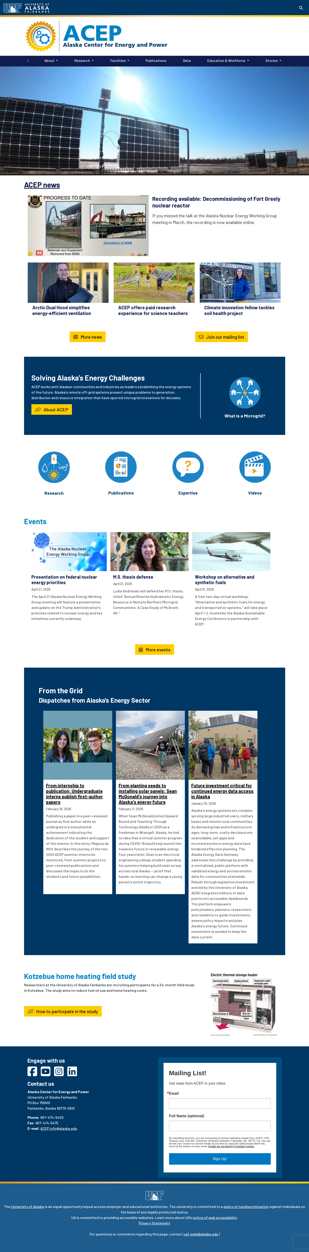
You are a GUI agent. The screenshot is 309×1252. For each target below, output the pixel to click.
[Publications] (121, 466)
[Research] (54, 467)
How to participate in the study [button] (63, 1011)
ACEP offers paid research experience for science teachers (153, 310)
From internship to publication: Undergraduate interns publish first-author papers (74, 794)
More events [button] (154, 649)
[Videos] (255, 466)
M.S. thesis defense (133, 577)
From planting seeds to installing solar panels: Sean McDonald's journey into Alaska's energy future (148, 794)
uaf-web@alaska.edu (200, 1234)
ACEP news (42, 184)
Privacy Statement (154, 1223)
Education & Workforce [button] (226, 60)
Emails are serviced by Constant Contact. (231, 1146)
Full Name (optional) (186, 1116)
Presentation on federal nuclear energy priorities (64, 579)
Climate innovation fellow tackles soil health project (239, 310)
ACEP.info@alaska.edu (58, 1128)
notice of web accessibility (215, 1217)
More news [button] (87, 337)
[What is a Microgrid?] (245, 392)
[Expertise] (188, 466)
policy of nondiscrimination (246, 1206)
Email (174, 1093)
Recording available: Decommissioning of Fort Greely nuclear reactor (216, 202)
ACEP (92, 33)
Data (186, 60)
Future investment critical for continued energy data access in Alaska (222, 791)
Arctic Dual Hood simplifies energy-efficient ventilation (61, 310)
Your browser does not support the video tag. (154, 120)
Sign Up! (220, 1159)
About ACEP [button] (51, 409)
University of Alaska (27, 1206)
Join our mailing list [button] (221, 337)
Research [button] (82, 60)
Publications (155, 60)
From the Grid (61, 690)
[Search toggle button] (301, 8)
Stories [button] (271, 60)
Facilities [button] (118, 60)
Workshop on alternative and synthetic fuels (224, 579)
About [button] (49, 60)
